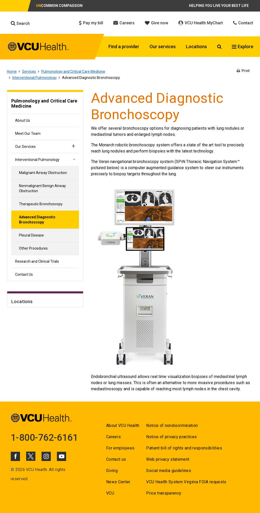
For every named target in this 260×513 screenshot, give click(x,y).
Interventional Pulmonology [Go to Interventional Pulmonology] (34, 78)
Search (20, 23)
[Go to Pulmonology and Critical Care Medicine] (45, 104)
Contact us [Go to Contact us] (116, 459)
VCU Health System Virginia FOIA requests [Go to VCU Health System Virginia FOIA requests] (186, 481)
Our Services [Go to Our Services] (25, 147)
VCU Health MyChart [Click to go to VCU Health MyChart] (200, 22)
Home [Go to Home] (12, 71)
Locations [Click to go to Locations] (196, 46)
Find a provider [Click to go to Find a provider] (123, 46)
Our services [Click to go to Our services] (162, 46)
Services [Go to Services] (29, 71)
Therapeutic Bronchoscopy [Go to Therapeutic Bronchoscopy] (41, 204)
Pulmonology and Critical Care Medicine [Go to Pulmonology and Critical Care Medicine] (73, 71)
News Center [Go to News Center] (118, 481)
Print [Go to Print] (243, 71)
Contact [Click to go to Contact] (243, 22)
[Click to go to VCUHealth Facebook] (15, 456)
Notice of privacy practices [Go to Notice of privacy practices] (171, 436)
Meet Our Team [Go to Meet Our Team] (28, 133)
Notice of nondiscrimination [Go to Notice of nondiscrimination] (172, 425)
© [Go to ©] (12, 469)
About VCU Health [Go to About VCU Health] (122, 425)
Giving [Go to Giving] (112, 470)
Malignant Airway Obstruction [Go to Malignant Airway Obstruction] (43, 173)
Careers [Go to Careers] (113, 436)
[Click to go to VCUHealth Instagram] (46, 456)
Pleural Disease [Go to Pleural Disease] (31, 235)
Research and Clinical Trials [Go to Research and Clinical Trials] (37, 261)
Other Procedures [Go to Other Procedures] (33, 248)
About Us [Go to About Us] (22, 120)
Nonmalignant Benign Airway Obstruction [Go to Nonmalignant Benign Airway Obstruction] (42, 188)
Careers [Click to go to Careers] (124, 22)
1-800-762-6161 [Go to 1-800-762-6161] (44, 437)
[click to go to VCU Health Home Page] (38, 47)
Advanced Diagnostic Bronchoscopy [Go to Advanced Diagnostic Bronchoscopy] (37, 219)
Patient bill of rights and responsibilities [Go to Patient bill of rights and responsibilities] (184, 448)
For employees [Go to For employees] (120, 448)
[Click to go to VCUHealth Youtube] (61, 456)
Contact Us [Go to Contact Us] (24, 274)
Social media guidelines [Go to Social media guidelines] (168, 470)
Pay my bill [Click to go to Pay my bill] (91, 22)
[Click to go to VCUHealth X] (30, 456)
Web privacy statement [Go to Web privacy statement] (167, 459)
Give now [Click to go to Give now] (156, 22)
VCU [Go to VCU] (110, 493)
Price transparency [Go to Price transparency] (163, 493)
